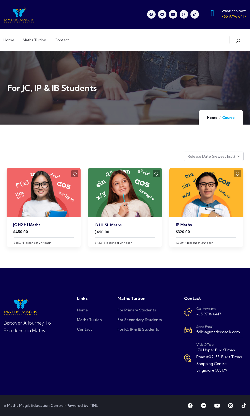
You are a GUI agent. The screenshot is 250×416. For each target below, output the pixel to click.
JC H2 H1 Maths (26, 224)
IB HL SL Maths (108, 225)
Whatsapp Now (234, 11)
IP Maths (184, 224)
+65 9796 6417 (208, 314)
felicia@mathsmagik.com (218, 332)
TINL (93, 405)
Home (212, 117)
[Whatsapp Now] (212, 13)
